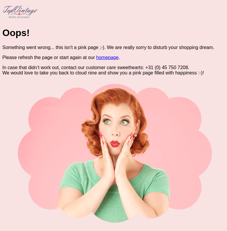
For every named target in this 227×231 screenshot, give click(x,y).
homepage (107, 57)
